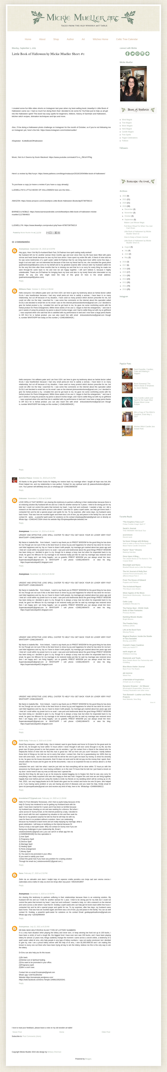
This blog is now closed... (132, 589)
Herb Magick (127, 129)
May (126, 257)
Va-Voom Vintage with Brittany (135, 541)
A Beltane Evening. (130, 654)
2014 (125, 275)
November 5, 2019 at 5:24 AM (39, 498)
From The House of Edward (134, 580)
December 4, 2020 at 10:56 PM (42, 894)
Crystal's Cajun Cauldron (133, 645)
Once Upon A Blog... (131, 556)
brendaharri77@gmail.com (30, 798)
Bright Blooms (128, 619)
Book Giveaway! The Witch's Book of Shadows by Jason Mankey (144, 386)
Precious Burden (129, 613)
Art (83, 39)
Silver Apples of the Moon (134, 593)
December (129, 209)
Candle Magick (128, 132)
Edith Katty (23, 741)
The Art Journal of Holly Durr (135, 571)
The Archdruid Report (132, 587)
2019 (125, 206)
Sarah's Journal (129, 528)
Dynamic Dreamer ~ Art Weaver (136, 686)
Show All (152, 702)
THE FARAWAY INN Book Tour (134, 531)
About (42, 39)
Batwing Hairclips (129, 552)
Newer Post (17, 1032)
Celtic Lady (127, 602)
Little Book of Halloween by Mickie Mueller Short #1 (137, 242)
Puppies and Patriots (130, 582)
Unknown (23, 498)
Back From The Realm (131, 669)
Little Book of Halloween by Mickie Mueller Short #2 (137, 233)
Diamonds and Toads (132, 658)
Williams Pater (25, 289)
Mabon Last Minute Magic (134, 223)
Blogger (88, 1059)
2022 (125, 196)
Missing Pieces (128, 632)
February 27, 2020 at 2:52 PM (35, 873)
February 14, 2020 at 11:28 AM (54, 798)
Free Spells (126, 135)
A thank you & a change (132, 682)
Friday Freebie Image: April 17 (134, 524)
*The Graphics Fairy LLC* (133, 522)
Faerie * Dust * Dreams (132, 550)
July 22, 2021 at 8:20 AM (39, 927)
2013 (125, 279)
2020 (125, 203)
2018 (125, 262)
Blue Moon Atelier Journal (134, 667)
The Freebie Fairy (130, 623)
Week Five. (127, 675)
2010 (125, 289)
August (128, 247)
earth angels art (129, 652)
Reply (21, 281)
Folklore (125, 141)
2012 (125, 282)
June (127, 254)
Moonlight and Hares (131, 565)
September (129, 220)
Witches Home (100, 39)
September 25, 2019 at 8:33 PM (42, 249)
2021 (125, 199)
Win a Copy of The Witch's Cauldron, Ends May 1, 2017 (144, 414)
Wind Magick (127, 120)
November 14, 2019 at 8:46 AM (42, 531)
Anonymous (24, 249)
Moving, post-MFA (129, 641)
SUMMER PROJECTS (131, 604)
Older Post (106, 1032)
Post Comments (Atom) (32, 1036)
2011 (125, 286)
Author (70, 39)
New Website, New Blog (132, 699)
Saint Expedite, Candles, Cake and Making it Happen (143, 371)
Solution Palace (25, 478)
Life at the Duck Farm (132, 630)
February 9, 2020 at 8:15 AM (40, 741)
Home (28, 39)
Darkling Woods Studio (132, 617)
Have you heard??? (130, 647)
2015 (125, 272)
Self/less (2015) (128, 626)
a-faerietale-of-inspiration (133, 680)
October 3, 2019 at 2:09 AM (42, 289)
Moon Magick (127, 126)
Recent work (127, 537)
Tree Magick (127, 123)
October (128, 216)
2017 (125, 265)
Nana (21, 873)
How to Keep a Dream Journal (136, 237)
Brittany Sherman (54, 1052)
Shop (56, 39)
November (129, 213)
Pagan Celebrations (129, 138)
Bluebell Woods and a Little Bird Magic (137, 567)
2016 (125, 269)
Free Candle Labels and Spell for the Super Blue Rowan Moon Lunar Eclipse (143, 401)
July (126, 251)
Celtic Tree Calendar (127, 39)
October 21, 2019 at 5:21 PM (44, 478)
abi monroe (127, 673)
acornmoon (127, 535)
